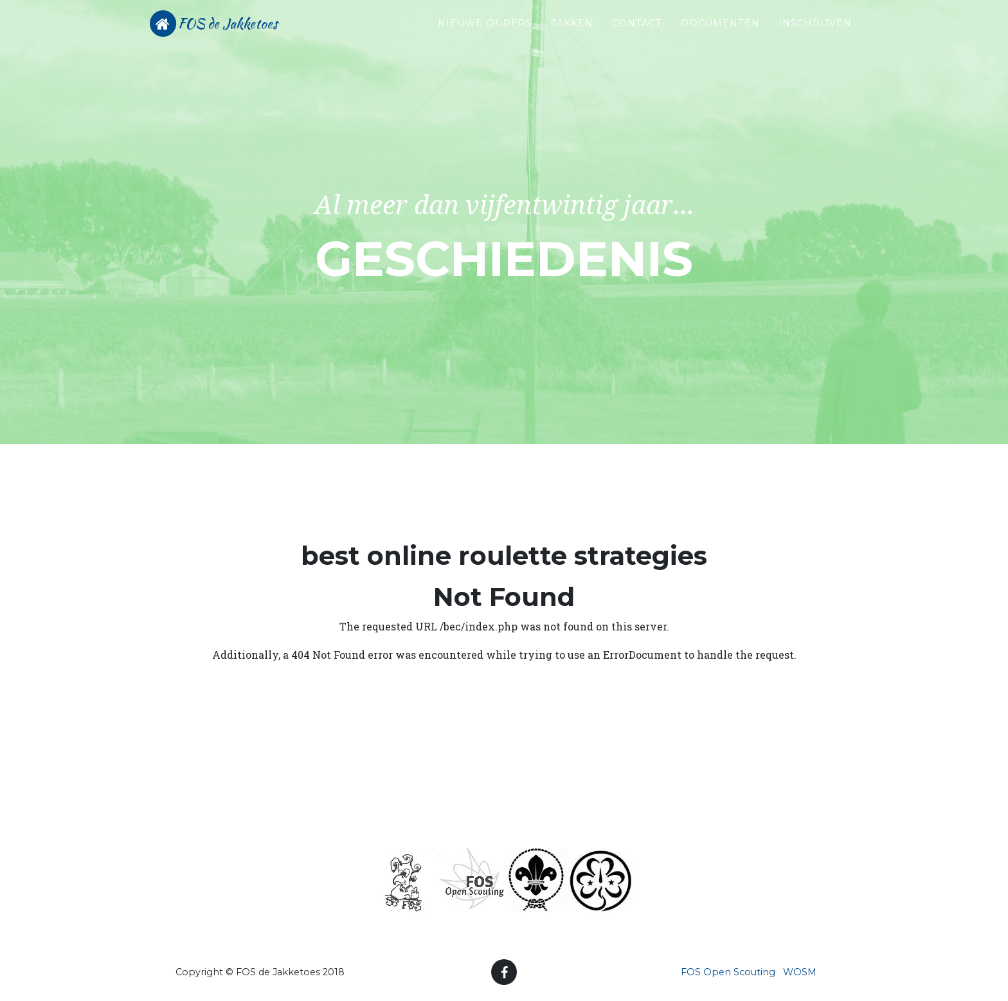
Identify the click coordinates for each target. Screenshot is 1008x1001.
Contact (637, 33)
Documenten (720, 33)
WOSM (799, 972)
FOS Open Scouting (728, 972)
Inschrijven (815, 33)
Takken (572, 33)
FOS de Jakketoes (243, 33)
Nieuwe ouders (485, 33)
